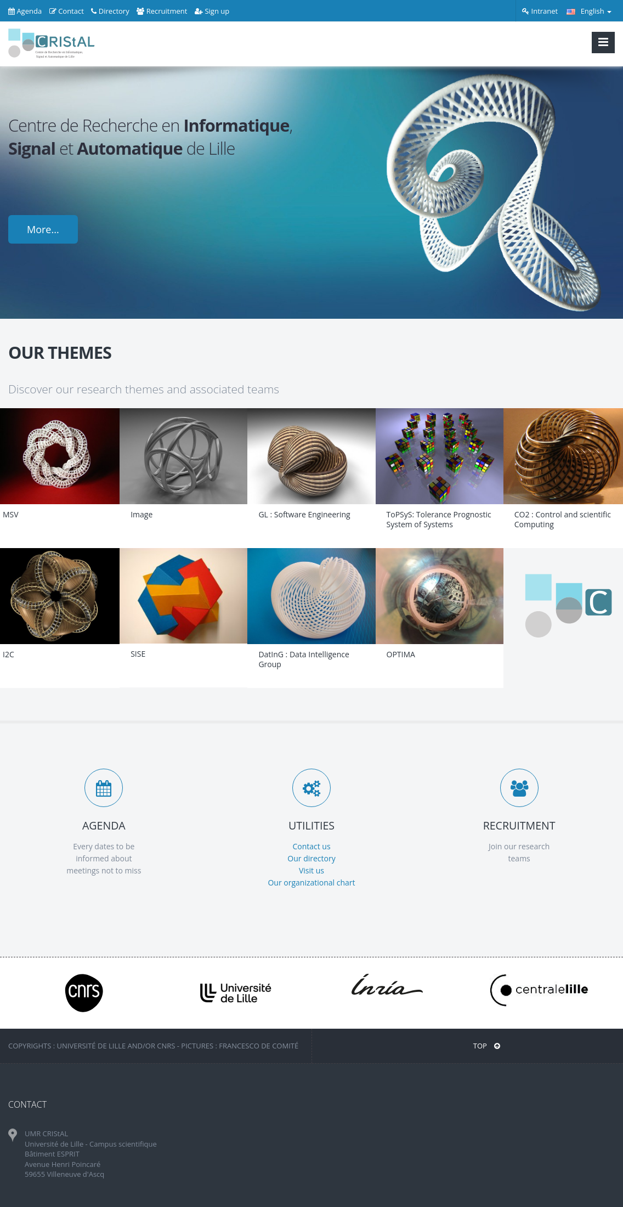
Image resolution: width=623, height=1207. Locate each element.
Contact (66, 11)
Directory (110, 11)
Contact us (311, 846)
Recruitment (162, 11)
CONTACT (27, 1104)
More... (43, 229)
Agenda (25, 11)
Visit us (311, 870)
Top (486, 1046)
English (589, 11)
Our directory (311, 858)
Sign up (212, 11)
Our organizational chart (311, 882)
